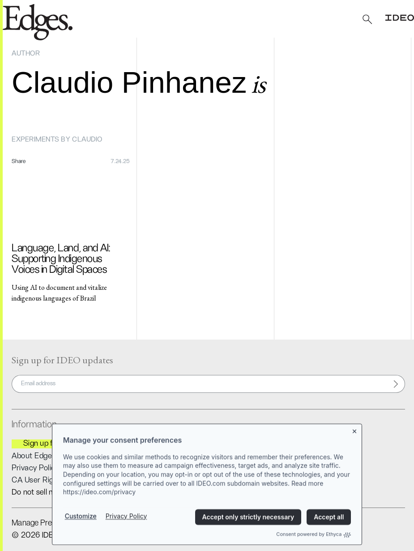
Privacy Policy (126, 521)
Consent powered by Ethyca (313, 540)
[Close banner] (355, 434)
